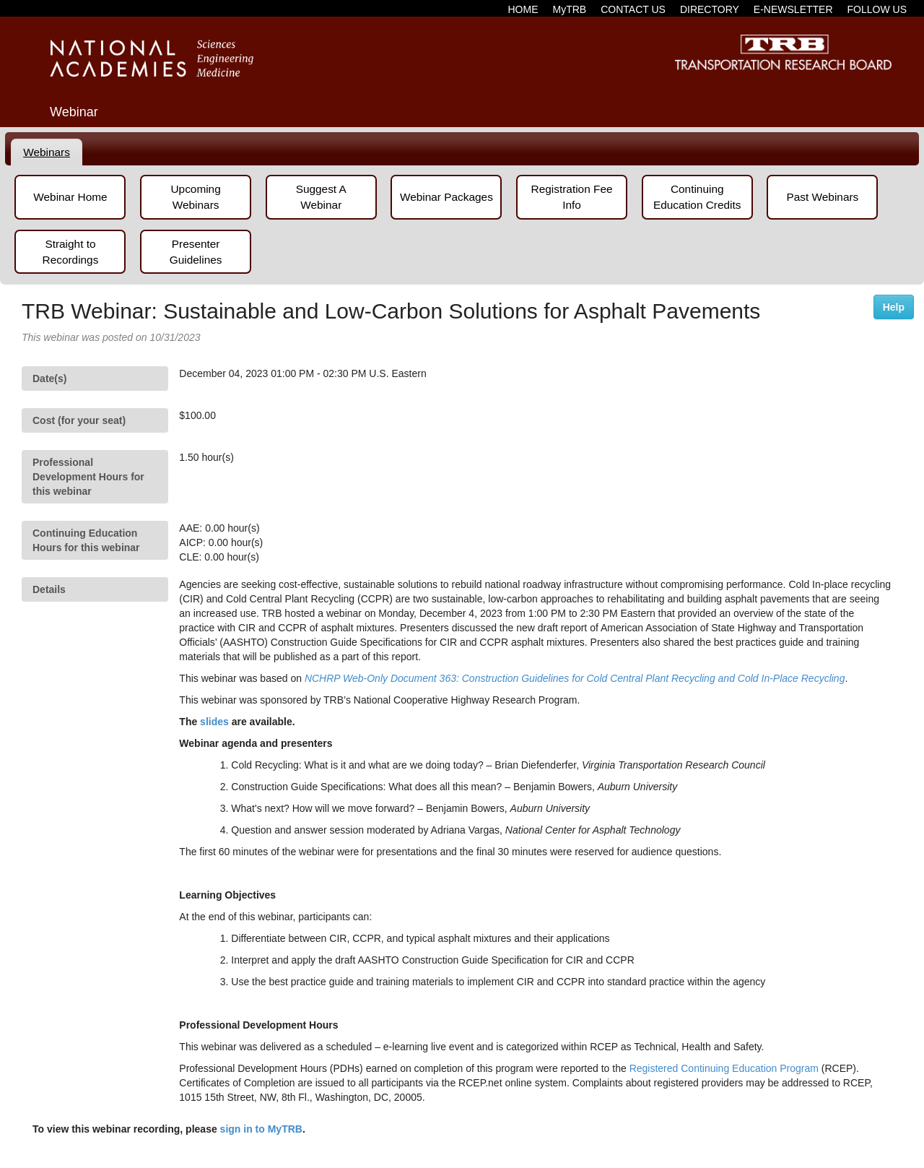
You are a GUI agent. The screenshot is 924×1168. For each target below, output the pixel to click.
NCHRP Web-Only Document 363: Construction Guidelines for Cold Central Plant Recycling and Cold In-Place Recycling (575, 678)
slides (214, 721)
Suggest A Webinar (321, 197)
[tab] (47, 152)
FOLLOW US (877, 9)
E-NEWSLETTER (793, 9)
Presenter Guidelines (196, 252)
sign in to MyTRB (261, 1129)
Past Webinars (822, 197)
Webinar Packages (446, 197)
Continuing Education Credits (697, 197)
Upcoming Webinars (195, 197)
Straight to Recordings (71, 252)
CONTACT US (633, 9)
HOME (523, 9)
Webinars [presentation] (46, 152)
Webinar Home (70, 197)
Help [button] (894, 307)
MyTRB (570, 9)
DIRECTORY (709, 9)
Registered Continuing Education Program (724, 1068)
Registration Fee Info (572, 197)
